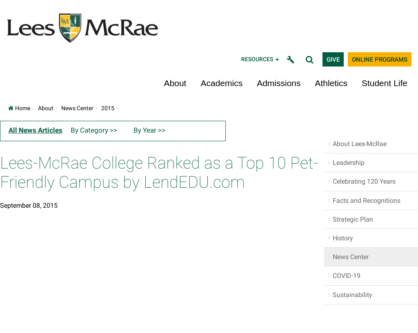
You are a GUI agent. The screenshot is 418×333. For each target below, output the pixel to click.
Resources (260, 59)
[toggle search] (310, 59)
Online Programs (379, 59)
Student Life (384, 83)
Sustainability (352, 295)
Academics (221, 83)
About (175, 83)
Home (19, 108)
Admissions (278, 83)
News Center (77, 108)
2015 (107, 108)
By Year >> (149, 130)
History (343, 238)
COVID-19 (346, 276)
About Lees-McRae (360, 144)
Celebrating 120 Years (364, 181)
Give (333, 59)
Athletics (331, 83)
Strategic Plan (353, 219)
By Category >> (94, 130)
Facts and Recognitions (366, 200)
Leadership (349, 162)
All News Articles (35, 130)
